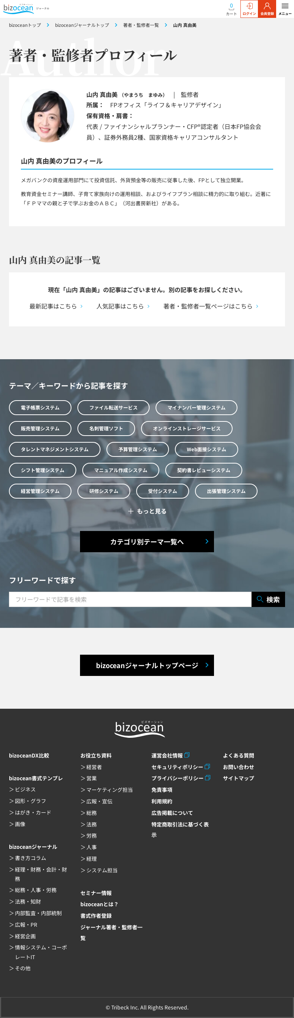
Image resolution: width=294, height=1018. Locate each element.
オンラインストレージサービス (187, 428)
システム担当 (102, 870)
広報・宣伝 (99, 801)
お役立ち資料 (96, 755)
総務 (91, 812)
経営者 (94, 767)
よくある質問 (238, 755)
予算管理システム (137, 449)
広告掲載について (172, 812)
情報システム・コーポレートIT (41, 951)
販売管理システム (40, 428)
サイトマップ (238, 778)
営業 (91, 778)
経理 (91, 858)
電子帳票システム (40, 407)
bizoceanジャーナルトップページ (147, 665)
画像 (20, 824)
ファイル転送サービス (113, 407)
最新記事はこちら (53, 305)
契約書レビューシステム (203, 470)
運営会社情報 (167, 755)
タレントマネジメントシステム (55, 449)
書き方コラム (30, 857)
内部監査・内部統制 (38, 913)
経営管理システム (40, 490)
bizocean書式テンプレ (36, 778)
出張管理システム (226, 490)
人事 (91, 847)
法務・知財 (28, 901)
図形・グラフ (30, 800)
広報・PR (26, 924)
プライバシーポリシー (177, 778)
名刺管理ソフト (106, 428)
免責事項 (161, 789)
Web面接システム (206, 449)
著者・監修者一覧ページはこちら (208, 305)
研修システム (103, 490)
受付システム (162, 490)
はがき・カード (33, 812)
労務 (91, 835)
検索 (268, 599)
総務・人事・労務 (36, 890)
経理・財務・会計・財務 (41, 874)
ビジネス (25, 789)
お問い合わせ (238, 767)
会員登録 (267, 9)
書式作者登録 (96, 915)
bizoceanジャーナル (33, 846)
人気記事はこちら (120, 305)
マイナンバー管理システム (196, 407)
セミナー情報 (96, 893)
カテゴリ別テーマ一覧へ (147, 541)
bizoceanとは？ (99, 904)
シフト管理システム (42, 470)
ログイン (249, 9)
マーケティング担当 (109, 789)
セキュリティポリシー (177, 767)
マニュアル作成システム (120, 470)
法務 (91, 824)
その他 (23, 968)
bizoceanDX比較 (29, 755)
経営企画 (25, 936)
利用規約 (161, 801)
